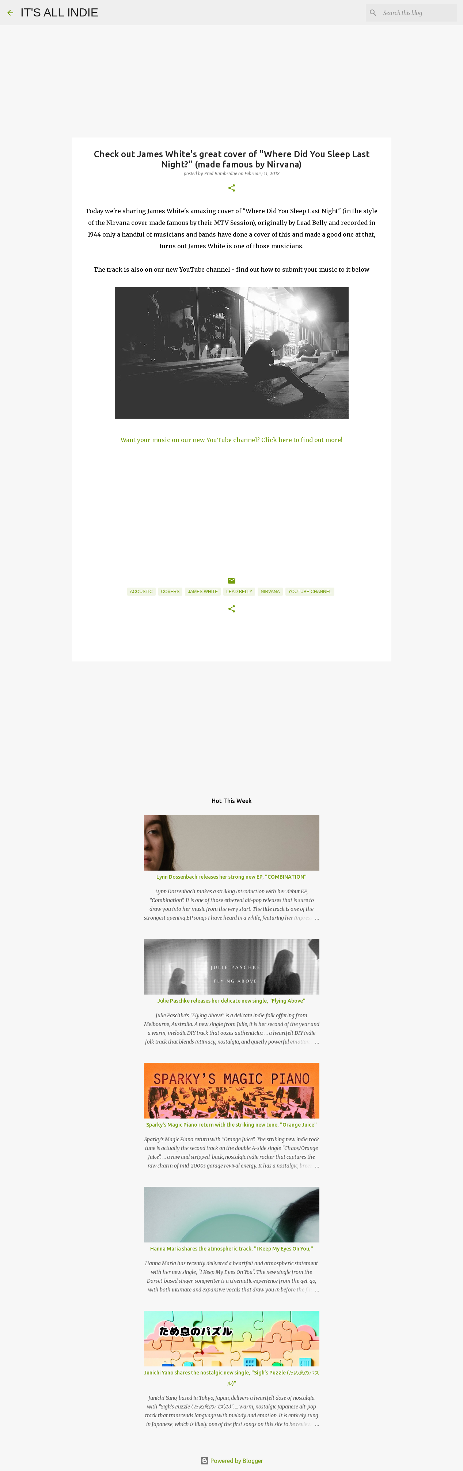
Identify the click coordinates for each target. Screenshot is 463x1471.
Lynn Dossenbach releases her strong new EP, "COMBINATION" (231, 877)
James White (203, 591)
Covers (170, 591)
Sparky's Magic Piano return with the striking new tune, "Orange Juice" (231, 1125)
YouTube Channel (310, 591)
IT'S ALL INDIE (59, 12)
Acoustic (141, 591)
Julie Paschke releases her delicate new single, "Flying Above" (231, 1001)
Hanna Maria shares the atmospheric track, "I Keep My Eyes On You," (231, 1249)
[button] (231, 188)
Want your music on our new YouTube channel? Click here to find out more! (231, 440)
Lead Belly (239, 591)
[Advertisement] (231, 723)
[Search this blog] (418, 13)
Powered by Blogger (231, 1460)
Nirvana (270, 591)
